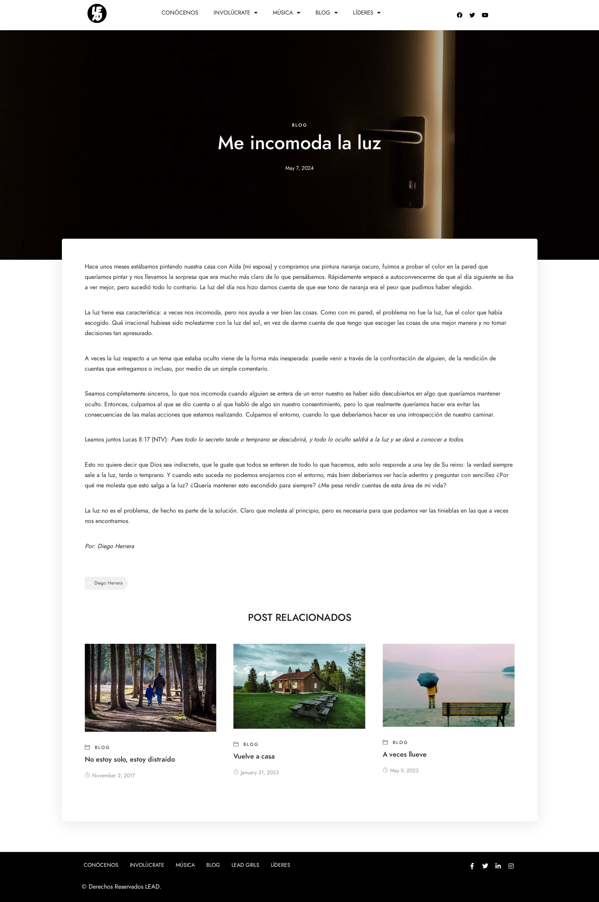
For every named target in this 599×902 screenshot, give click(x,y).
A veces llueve (405, 754)
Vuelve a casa (254, 756)
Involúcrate (235, 13)
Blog (327, 13)
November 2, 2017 (110, 775)
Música (286, 13)
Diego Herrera (115, 546)
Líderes (366, 13)
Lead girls (245, 865)
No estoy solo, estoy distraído (130, 759)
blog (299, 125)
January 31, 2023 (256, 772)
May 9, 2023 (401, 770)
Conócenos (180, 12)
